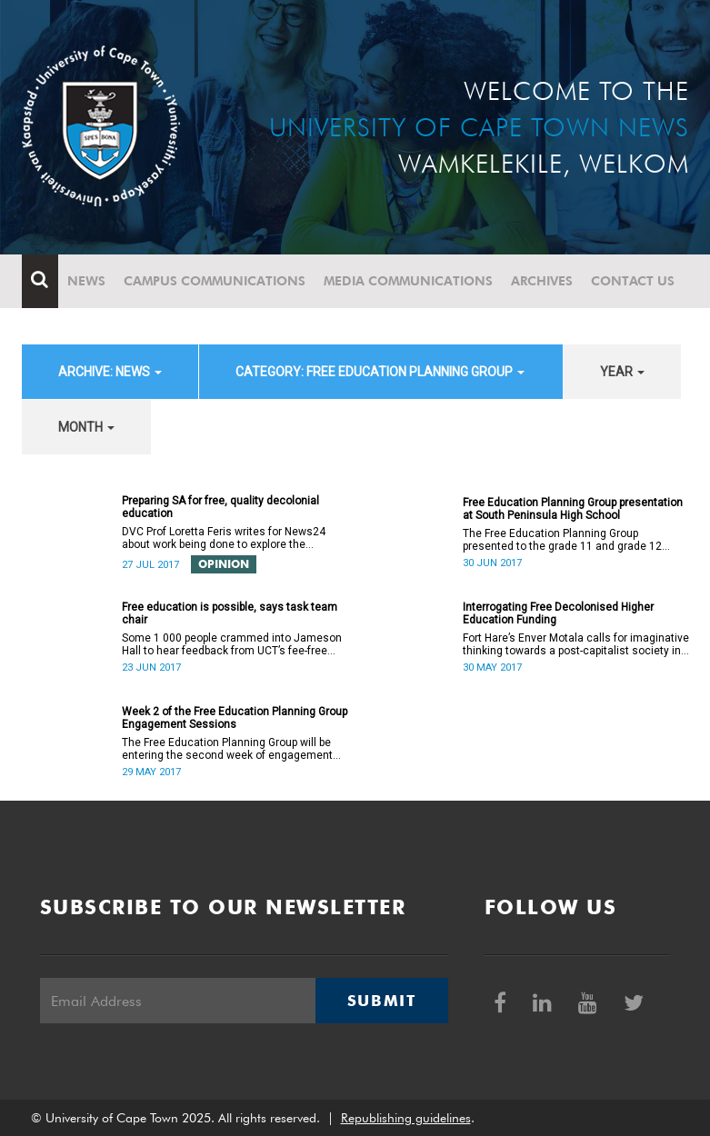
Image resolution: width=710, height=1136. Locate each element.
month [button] (86, 427)
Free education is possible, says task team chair (229, 613)
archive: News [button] (110, 371)
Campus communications (214, 281)
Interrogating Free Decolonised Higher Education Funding (558, 613)
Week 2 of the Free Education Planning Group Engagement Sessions (234, 718)
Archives (542, 281)
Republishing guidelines (406, 1118)
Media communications (408, 281)
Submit (381, 1001)
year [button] (622, 371)
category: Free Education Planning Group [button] (380, 371)
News (86, 281)
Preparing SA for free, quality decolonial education (220, 507)
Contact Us (633, 281)
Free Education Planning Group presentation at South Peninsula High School (573, 509)
